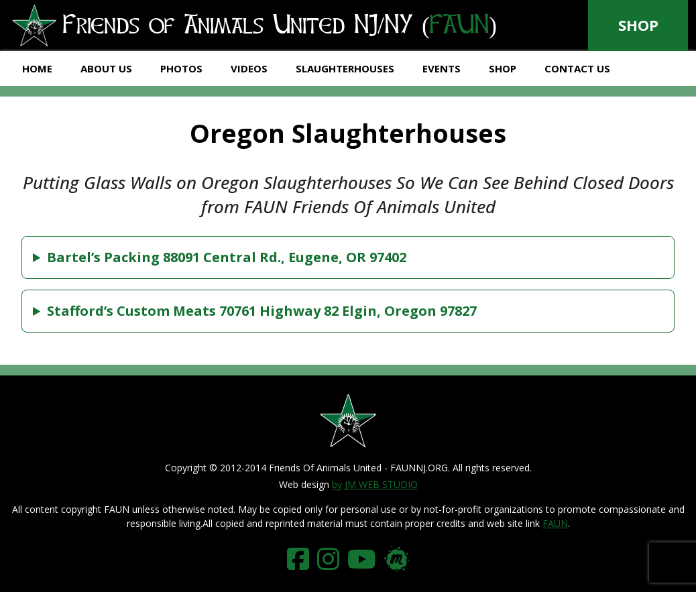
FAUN (555, 523)
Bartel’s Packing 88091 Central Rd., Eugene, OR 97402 (226, 257)
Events (441, 68)
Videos (249, 68)
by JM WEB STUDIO (375, 484)
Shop (638, 25)
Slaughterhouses (345, 68)
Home (37, 68)
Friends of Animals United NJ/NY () (254, 26)
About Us (106, 68)
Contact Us (577, 68)
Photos (181, 68)
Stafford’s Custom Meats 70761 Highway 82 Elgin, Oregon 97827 (262, 311)
